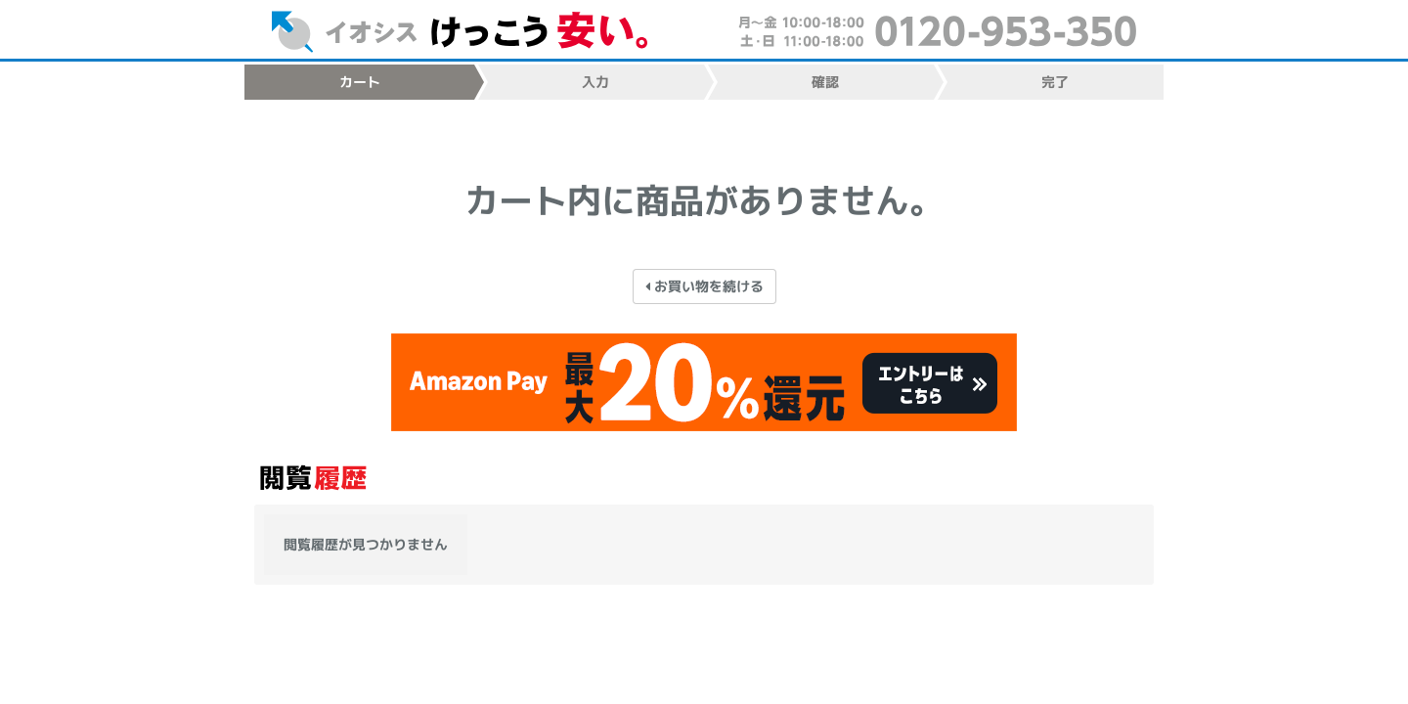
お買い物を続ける (703, 285)
